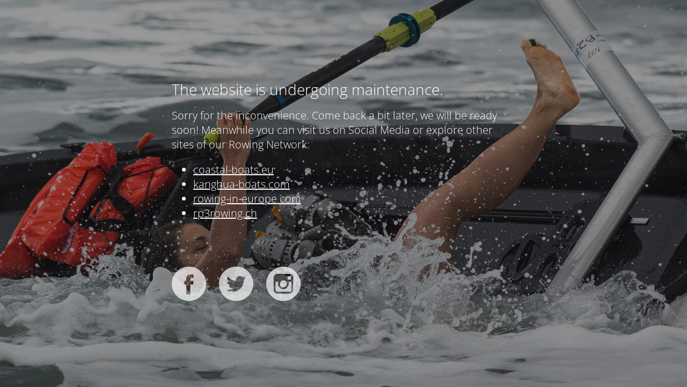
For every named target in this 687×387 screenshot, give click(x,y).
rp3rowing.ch (225, 213)
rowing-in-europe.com (247, 198)
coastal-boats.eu (233, 169)
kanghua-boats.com (241, 184)
